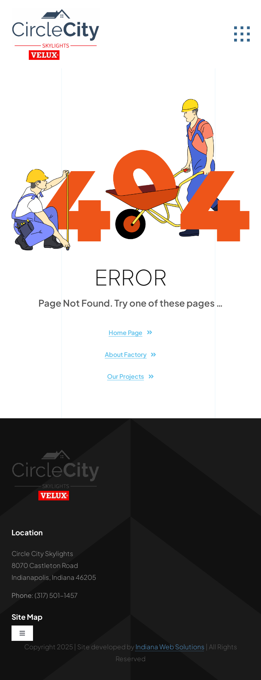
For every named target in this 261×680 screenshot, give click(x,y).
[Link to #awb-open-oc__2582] (241, 34)
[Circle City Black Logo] (56, 452)
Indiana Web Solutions (170, 646)
